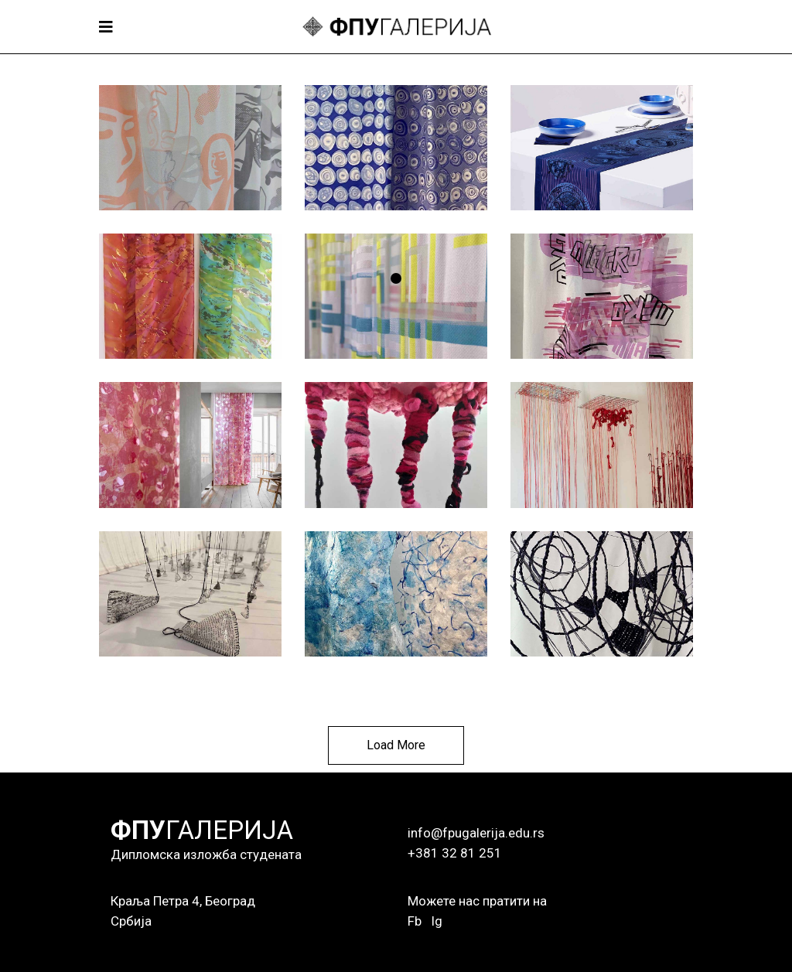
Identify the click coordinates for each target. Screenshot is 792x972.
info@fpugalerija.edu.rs (476, 833)
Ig (436, 921)
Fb (415, 921)
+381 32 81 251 (455, 853)
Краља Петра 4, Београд (183, 901)
